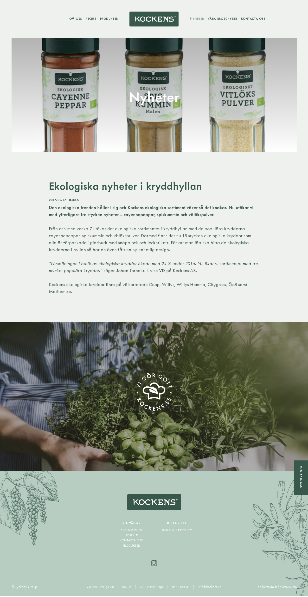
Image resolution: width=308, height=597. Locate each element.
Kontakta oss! (301, 477)
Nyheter (198, 19)
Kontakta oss (253, 19)
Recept (90, 19)
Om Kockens (131, 531)
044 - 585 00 (181, 587)
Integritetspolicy (177, 531)
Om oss (75, 19)
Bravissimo (289, 587)
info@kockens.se (209, 587)
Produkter (108, 19)
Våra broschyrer (223, 19)
